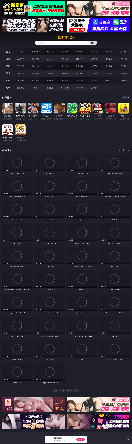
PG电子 (20, 52)
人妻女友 (50, 80)
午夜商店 (35, 88)
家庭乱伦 (35, 80)
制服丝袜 (79, 66)
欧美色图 (50, 73)
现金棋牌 (109, 52)
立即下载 (80, 439)
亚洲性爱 (20, 66)
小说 (8, 80)
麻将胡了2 (79, 52)
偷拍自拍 (35, 66)
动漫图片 (64, 73)
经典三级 (94, 66)
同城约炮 (20, 88)
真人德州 (35, 52)
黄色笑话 (109, 80)
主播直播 (109, 59)
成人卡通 (50, 66)
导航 (8, 87)
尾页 (76, 390)
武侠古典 (64, 80)
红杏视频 (79, 88)
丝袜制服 (94, 59)
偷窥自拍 (20, 73)
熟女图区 (109, 73)
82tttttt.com (66, 37)
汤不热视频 (65, 88)
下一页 (69, 390)
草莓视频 (50, 88)
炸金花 (94, 52)
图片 (8, 73)
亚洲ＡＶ (20, 59)
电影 (8, 66)
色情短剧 (94, 88)
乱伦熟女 (109, 66)
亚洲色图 (35, 73)
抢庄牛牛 (123, 52)
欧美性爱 (64, 66)
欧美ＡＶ (50, 59)
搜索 (92, 43)
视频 (8, 58)
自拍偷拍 (35, 59)
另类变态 (123, 66)
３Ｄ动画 (64, 59)
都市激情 (20, 80)
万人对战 (50, 52)
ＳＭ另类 (123, 59)
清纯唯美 (94, 73)
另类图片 (123, 73)
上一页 (62, 390)
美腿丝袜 (79, 73)
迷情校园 (79, 80)
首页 (55, 390)
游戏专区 (64, 52)
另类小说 (94, 80)
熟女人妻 (79, 59)
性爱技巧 (123, 80)
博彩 (8, 51)
